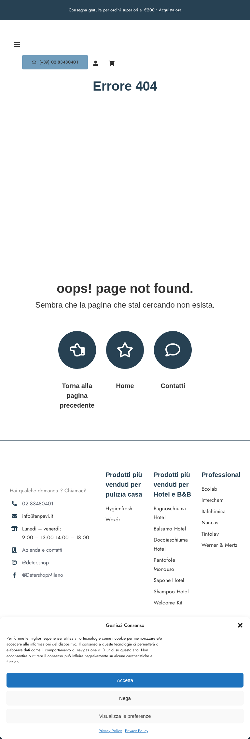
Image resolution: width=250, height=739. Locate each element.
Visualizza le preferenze (125, 716)
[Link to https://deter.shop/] (125, 350)
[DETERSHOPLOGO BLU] (34, 22)
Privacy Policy (110, 731)
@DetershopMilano (42, 575)
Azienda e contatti (42, 550)
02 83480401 (37, 503)
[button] (240, 625)
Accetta (125, 680)
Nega (125, 698)
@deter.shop (35, 562)
